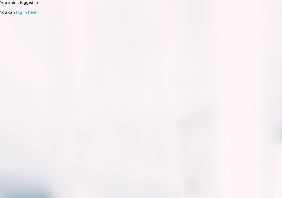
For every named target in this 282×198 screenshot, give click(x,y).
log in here (26, 12)
